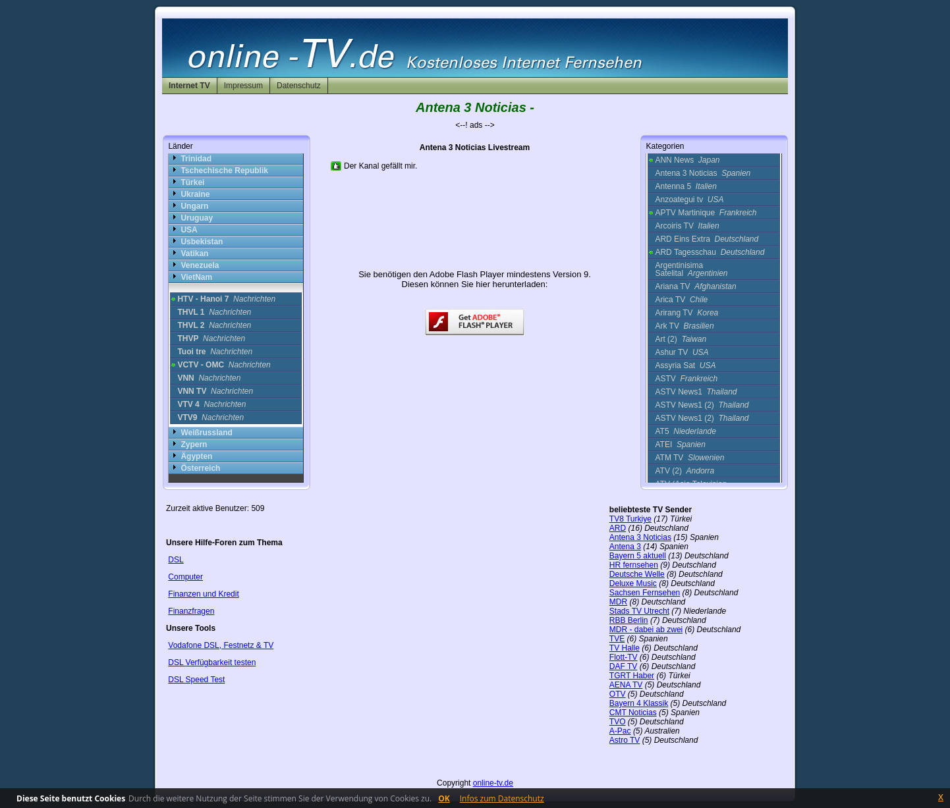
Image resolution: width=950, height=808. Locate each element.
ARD (617, 528)
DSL (175, 559)
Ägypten (196, 456)
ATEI (680, 444)
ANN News (687, 160)
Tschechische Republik (224, 170)
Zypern (194, 444)
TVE (617, 638)
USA (189, 229)
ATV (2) (684, 470)
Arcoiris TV (687, 225)
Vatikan (194, 253)
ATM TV (689, 457)
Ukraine (195, 194)
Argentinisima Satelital (691, 269)
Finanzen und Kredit (203, 594)
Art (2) (680, 339)
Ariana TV (695, 286)
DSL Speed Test (196, 679)
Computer (185, 576)
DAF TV (623, 666)
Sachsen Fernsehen (644, 592)
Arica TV (681, 299)
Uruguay (197, 218)
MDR (618, 601)
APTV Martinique (705, 212)
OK (444, 798)
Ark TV (684, 326)
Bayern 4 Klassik (638, 703)
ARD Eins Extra (706, 239)
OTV (617, 694)
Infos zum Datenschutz (502, 798)
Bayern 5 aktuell (637, 555)
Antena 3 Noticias (702, 173)
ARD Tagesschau (709, 252)
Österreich (200, 468)
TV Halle (624, 648)
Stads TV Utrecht (639, 611)
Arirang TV (686, 312)
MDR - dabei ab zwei (646, 629)
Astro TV (624, 740)
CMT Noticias (633, 712)
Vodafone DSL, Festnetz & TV (220, 645)
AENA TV (625, 684)
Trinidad (196, 158)
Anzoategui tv (689, 199)
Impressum (243, 85)
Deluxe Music (633, 583)
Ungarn (194, 206)
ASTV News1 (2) (701, 405)
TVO (617, 721)
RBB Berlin (628, 620)
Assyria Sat (685, 365)
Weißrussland (206, 432)
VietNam (196, 277)
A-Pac (620, 731)
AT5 (685, 431)
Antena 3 (625, 546)
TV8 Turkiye (630, 519)
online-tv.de (493, 783)
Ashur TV (681, 352)
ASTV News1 (696, 391)
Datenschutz (299, 85)
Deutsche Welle (637, 574)
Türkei (192, 182)
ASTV (686, 378)
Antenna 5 (685, 186)
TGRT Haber (631, 675)
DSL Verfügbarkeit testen (212, 662)
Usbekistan (202, 241)
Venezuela (200, 265)
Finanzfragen (191, 611)
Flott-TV (623, 657)
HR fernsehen (633, 565)
